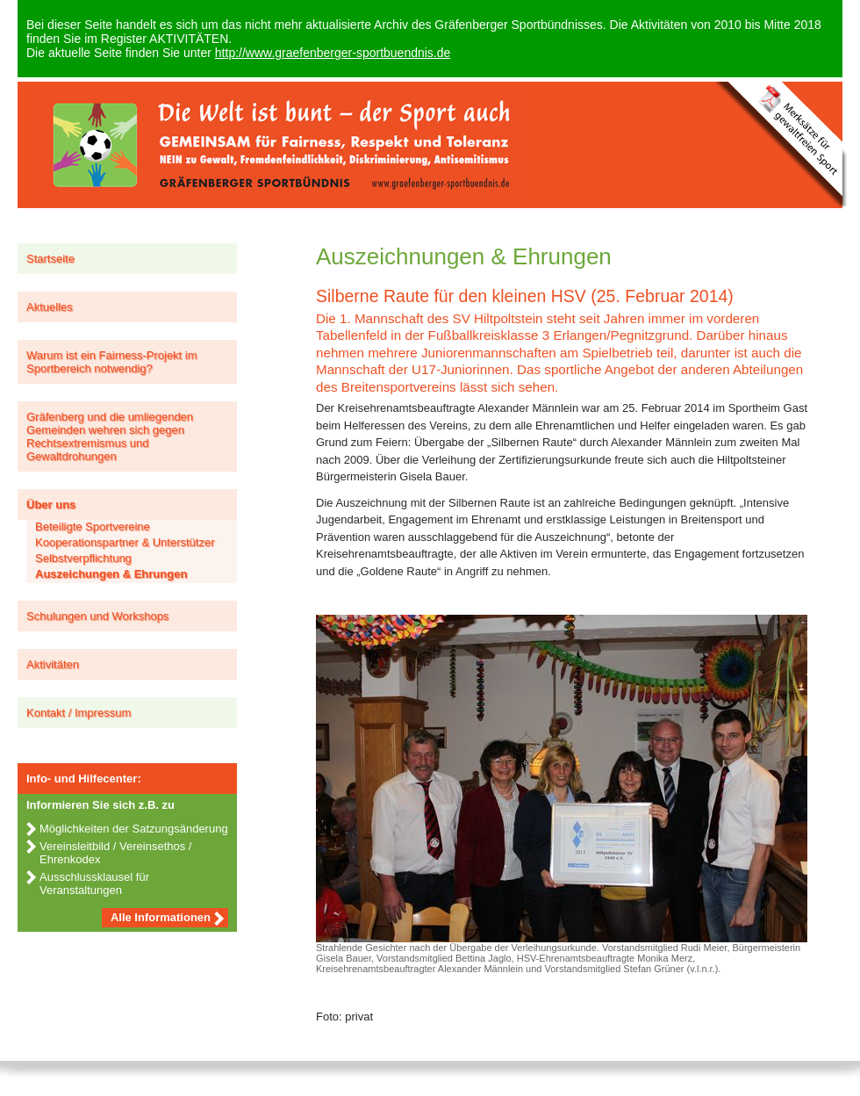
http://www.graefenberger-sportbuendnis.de (333, 53)
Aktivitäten (52, 664)
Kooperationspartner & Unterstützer (125, 542)
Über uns (50, 504)
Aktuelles (49, 307)
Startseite (50, 258)
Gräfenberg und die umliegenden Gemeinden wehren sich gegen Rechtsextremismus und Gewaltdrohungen (109, 436)
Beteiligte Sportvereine (92, 526)
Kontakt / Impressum (78, 712)
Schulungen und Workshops (97, 616)
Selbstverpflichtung (83, 558)
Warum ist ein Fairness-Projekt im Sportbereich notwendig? (111, 362)
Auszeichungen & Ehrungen (111, 573)
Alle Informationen (161, 917)
